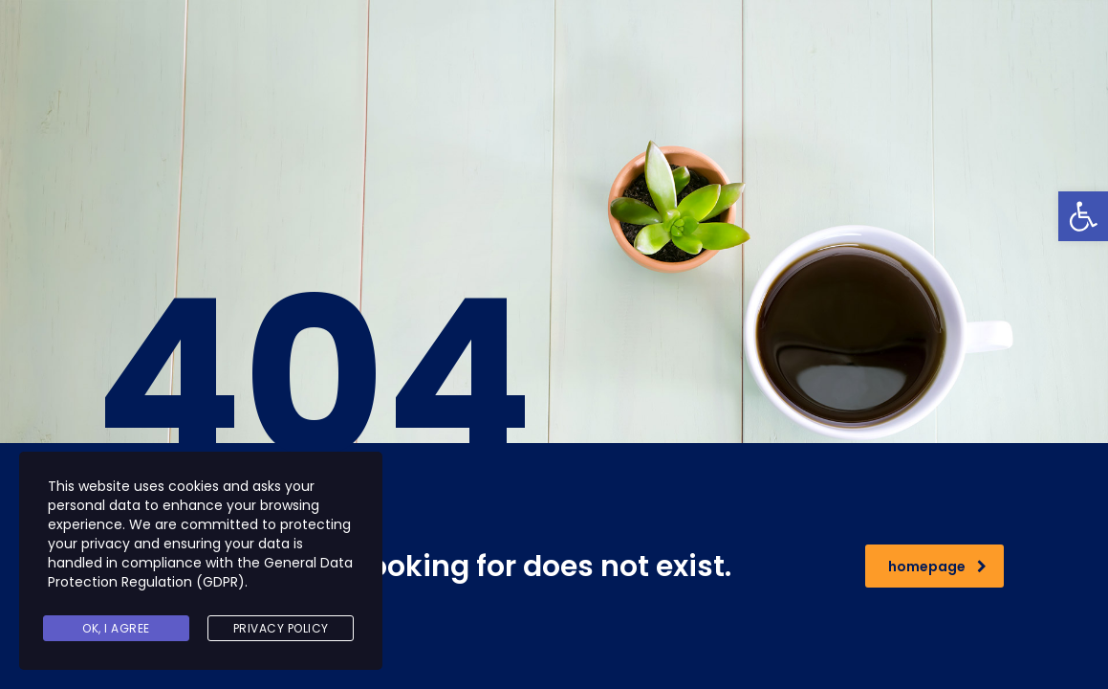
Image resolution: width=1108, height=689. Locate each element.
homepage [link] (937, 566)
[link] (1083, 216)
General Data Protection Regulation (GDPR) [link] (200, 572)
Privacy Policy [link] (281, 628)
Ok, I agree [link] (116, 628)
